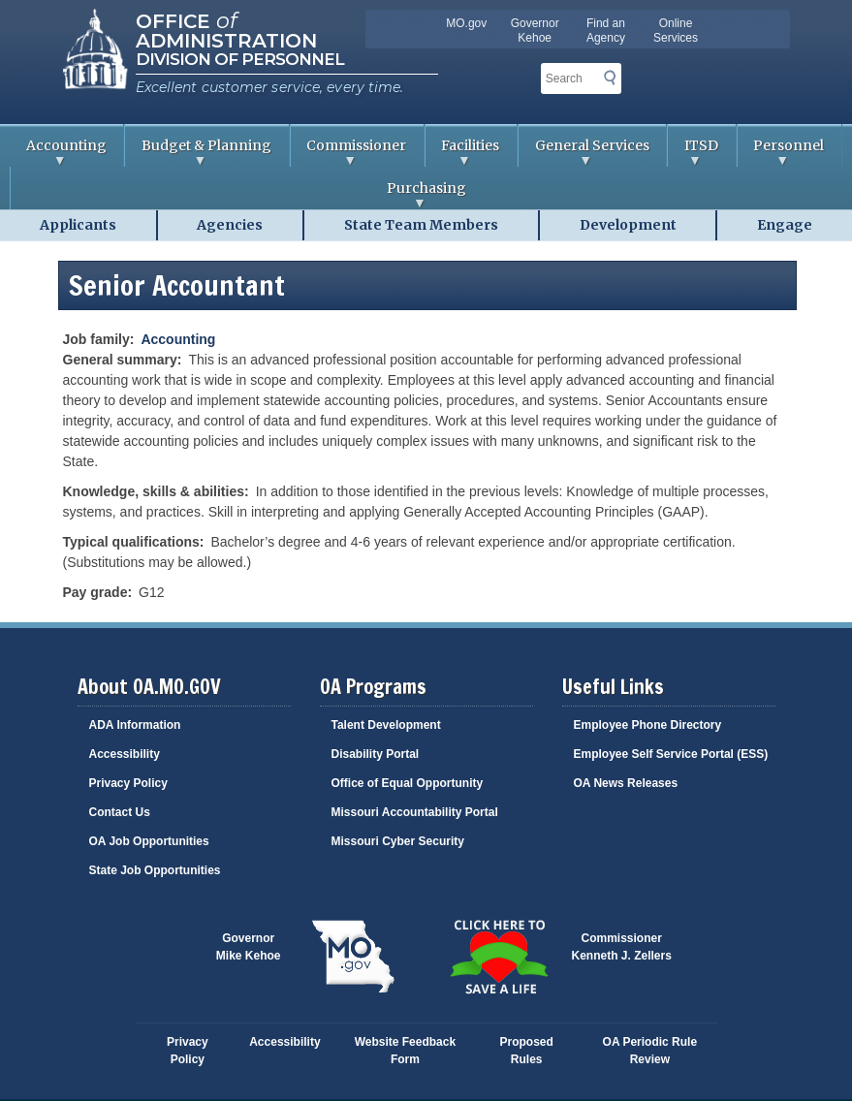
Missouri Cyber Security (397, 841)
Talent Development (386, 725)
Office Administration (226, 29)
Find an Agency (605, 30)
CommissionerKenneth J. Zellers (622, 946)
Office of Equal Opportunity (407, 783)
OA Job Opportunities (149, 841)
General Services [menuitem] (584, 152)
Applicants (78, 225)
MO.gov (466, 23)
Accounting (178, 339)
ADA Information (135, 725)
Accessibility (124, 754)
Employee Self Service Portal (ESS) (671, 754)
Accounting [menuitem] (58, 152)
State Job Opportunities (155, 870)
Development (628, 225)
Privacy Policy (128, 783)
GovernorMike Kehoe (248, 946)
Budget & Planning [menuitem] (198, 152)
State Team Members (421, 225)
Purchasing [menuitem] (238, 194)
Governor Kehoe (535, 30)
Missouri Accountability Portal (414, 812)
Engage (784, 225)
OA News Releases (626, 783)
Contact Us (119, 812)
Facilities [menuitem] (463, 152)
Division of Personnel (240, 59)
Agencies (230, 225)
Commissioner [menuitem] (349, 152)
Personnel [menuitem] (781, 152)
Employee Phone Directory (648, 725)
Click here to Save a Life (499, 956)
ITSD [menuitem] (693, 152)
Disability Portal (375, 754)
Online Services (675, 30)
